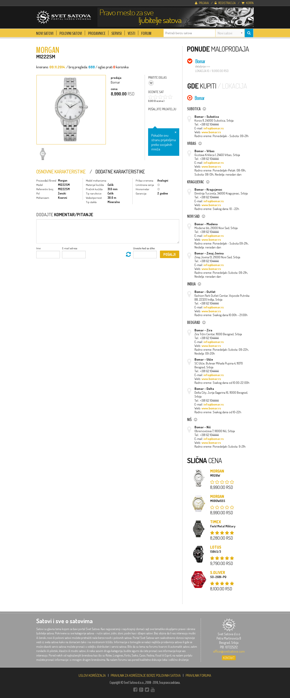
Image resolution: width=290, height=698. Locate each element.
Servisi (116, 32)
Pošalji (169, 254)
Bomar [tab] (200, 61)
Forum (146, 32)
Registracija (225, 3)
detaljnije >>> (202, 66)
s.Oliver (217, 572)
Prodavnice (96, 32)
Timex (215, 521)
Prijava (202, 3)
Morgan (217, 471)
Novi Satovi (44, 32)
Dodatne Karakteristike (120, 171)
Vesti (131, 32)
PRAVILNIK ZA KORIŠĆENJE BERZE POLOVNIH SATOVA (146, 675)
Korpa (247, 3)
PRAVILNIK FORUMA (198, 675)
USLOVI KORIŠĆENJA (92, 675)
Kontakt (229, 658)
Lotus (215, 547)
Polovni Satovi (70, 32)
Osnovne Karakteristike (60, 171)
